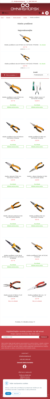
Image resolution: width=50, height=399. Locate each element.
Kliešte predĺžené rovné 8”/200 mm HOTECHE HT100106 (21, 45)
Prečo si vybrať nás (25, 375)
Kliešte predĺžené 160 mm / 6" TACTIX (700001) (37, 295)
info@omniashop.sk (19, 1)
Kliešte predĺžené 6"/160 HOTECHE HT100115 (37, 256)
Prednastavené (38, 75)
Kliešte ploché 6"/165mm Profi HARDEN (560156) (13, 295)
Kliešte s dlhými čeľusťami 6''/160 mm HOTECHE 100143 (37, 177)
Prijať (8, 393)
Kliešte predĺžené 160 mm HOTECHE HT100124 (37, 216)
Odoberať (44, 337)
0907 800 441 (33, 1)
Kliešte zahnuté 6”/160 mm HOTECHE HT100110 (13, 177)
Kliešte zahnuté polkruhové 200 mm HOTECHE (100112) (12, 216)
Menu (5, 13)
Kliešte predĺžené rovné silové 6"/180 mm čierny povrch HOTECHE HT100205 (13, 257)
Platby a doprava (25, 378)
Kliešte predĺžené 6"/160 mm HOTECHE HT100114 (37, 137)
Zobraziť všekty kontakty (25, 362)
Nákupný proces (25, 377)
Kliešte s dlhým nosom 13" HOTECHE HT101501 (37, 97)
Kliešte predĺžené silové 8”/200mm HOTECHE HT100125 (21, 63)
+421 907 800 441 (25, 359)
